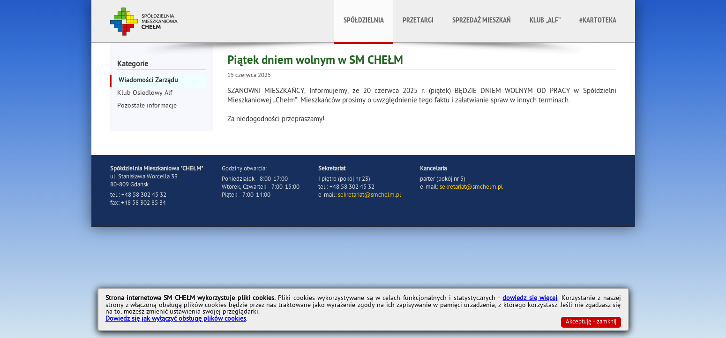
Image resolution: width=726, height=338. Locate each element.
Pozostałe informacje (147, 106)
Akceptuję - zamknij (591, 322)
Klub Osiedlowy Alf (144, 94)
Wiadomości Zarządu (148, 81)
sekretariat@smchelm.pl (369, 195)
